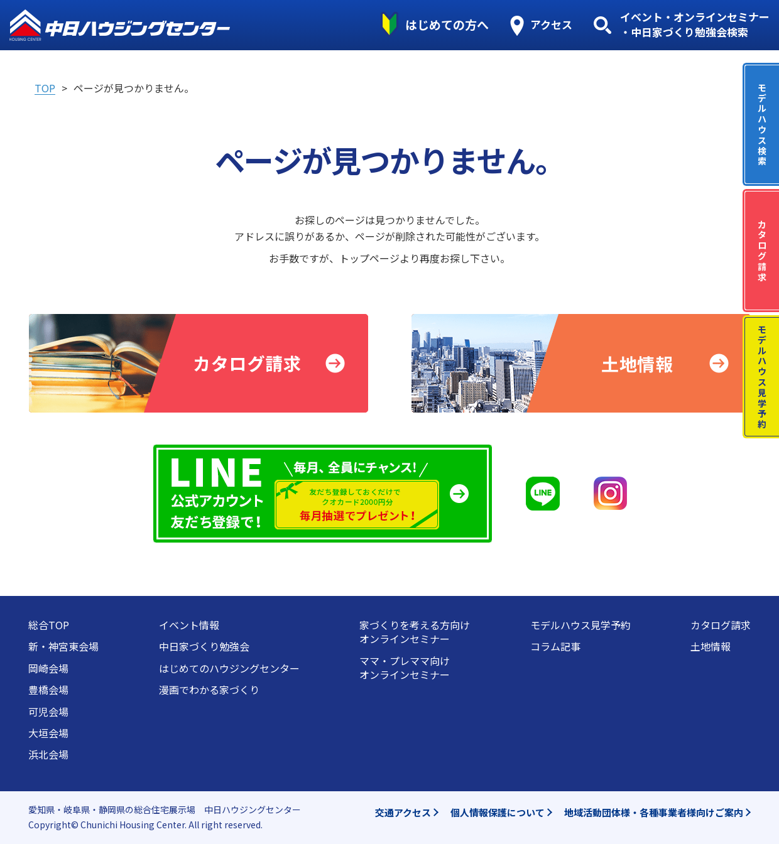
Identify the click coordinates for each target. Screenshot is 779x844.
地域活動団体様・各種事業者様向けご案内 (653, 812)
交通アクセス (403, 812)
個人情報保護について (497, 812)
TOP (45, 88)
